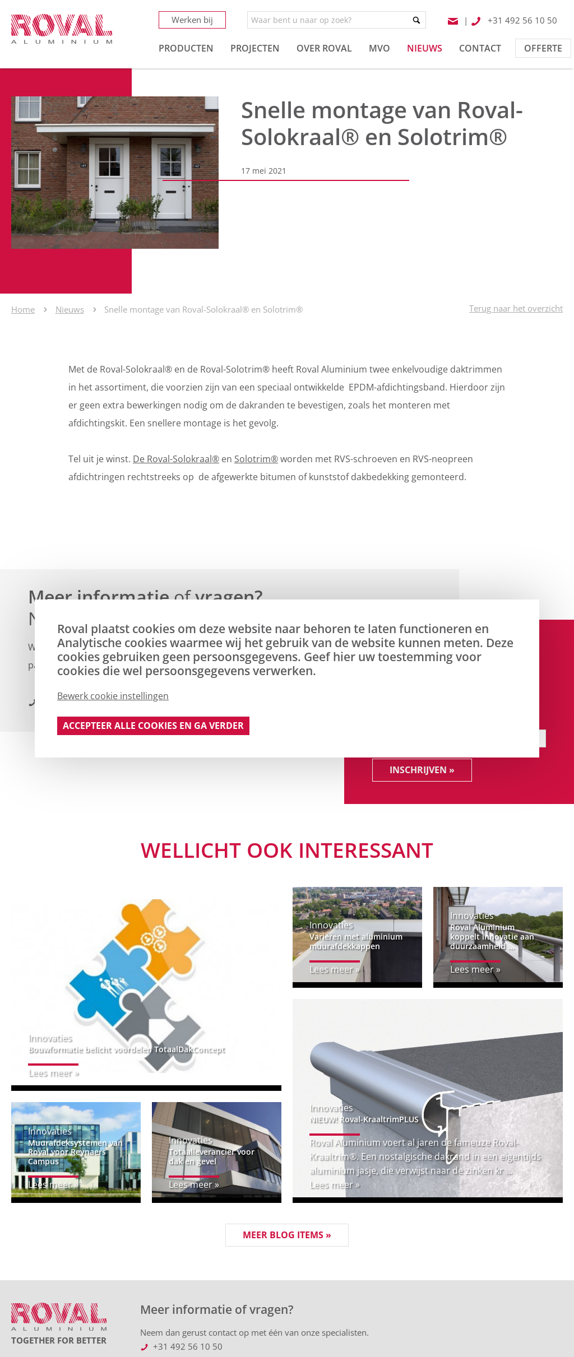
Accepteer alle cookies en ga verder (153, 725)
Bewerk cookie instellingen (113, 696)
